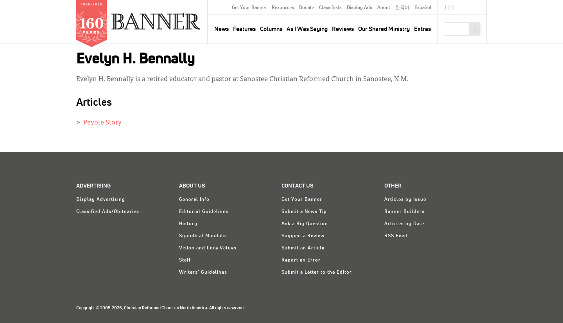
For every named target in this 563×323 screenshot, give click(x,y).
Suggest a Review (303, 236)
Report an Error (301, 260)
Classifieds (330, 7)
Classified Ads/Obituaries (107, 211)
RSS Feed (395, 236)
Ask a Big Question (305, 224)
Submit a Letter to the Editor (317, 272)
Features (244, 29)
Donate (306, 7)
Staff (185, 260)
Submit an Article (303, 248)
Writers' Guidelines (203, 272)
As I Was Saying (307, 29)
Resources (283, 7)
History (188, 224)
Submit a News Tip (304, 211)
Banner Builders (404, 211)
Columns (271, 29)
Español (423, 7)
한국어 (402, 7)
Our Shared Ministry (384, 29)
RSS (453, 8)
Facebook (445, 8)
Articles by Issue (405, 199)
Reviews (343, 29)
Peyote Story (102, 123)
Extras (422, 29)
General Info (194, 199)
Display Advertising (100, 199)
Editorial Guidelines (203, 211)
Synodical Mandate (202, 236)
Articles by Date (404, 224)
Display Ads (359, 7)
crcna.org (477, 7)
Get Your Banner (249, 7)
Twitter (449, 8)
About (383, 7)
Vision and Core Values (208, 248)
